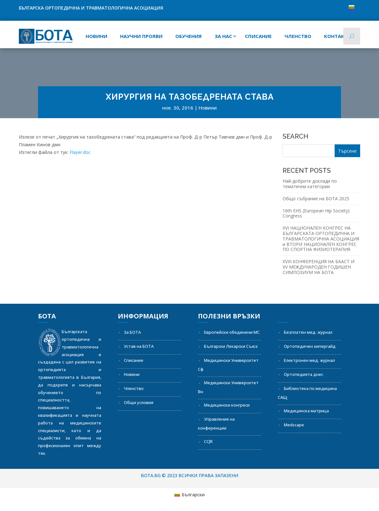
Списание (133, 360)
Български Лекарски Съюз (231, 346)
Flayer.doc (80, 152)
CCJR (208, 441)
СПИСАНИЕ (258, 36)
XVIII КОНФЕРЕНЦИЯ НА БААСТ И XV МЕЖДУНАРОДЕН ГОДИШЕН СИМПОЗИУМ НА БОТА (318, 266)
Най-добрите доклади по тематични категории (310, 183)
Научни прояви (141, 36)
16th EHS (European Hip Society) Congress (316, 213)
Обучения (188, 36)
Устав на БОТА (139, 346)
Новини (96, 36)
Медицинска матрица (306, 411)
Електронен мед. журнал (309, 360)
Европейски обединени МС (232, 332)
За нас (223, 36)
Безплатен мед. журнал (308, 332)
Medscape (294, 425)
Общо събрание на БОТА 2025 (316, 198)
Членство (297, 36)
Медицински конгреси (227, 405)
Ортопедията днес (303, 374)
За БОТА (132, 332)
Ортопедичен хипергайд (310, 346)
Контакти (337, 36)
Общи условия (138, 402)
